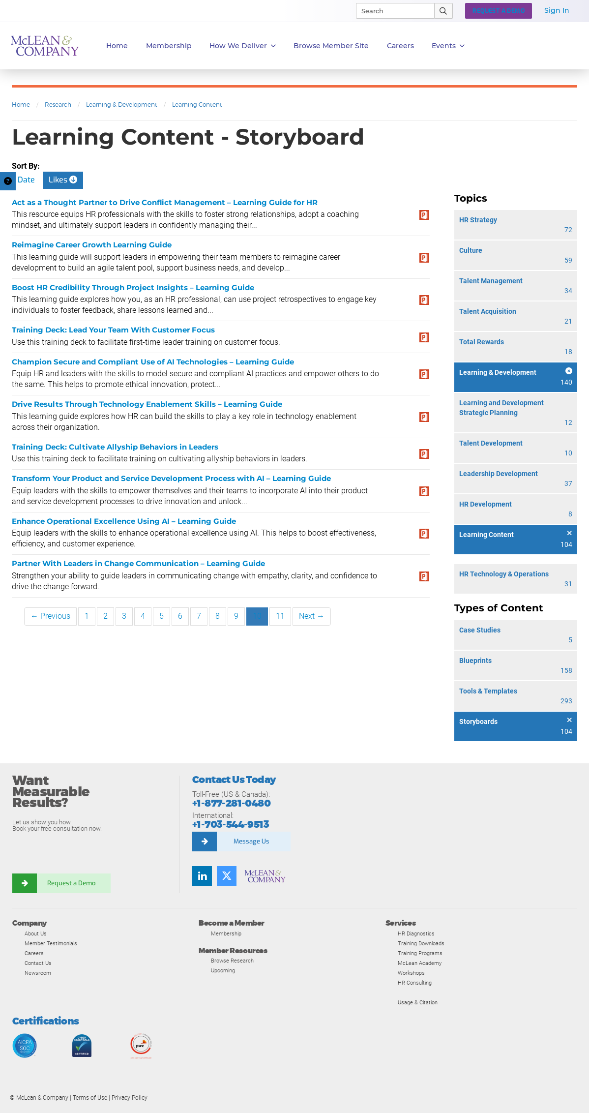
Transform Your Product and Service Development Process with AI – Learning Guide (171, 478)
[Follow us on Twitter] (226, 876)
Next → (311, 616)
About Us (36, 933)
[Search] (390, 11)
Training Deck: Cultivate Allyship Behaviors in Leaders (115, 446)
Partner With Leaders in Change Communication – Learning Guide (138, 563)
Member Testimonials (51, 943)
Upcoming (223, 970)
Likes (63, 180)
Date (26, 180)
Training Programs (420, 953)
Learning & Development (121, 104)
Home (117, 45)
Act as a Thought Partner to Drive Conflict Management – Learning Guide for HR (165, 202)
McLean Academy (420, 963)
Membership (169, 45)
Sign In (556, 10)
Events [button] (448, 46)
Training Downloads (421, 943)
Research (58, 104)
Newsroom (38, 972)
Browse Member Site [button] (331, 45)
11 (280, 616)
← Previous (50, 616)
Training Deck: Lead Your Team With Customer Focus (113, 329)
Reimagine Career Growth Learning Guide (92, 244)
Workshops (411, 972)
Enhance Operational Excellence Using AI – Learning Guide (124, 521)
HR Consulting (415, 982)
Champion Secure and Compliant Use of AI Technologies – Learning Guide (153, 361)
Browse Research (232, 960)
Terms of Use (90, 1097)
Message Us (251, 841)
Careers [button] (400, 45)
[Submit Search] (444, 11)
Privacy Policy (129, 1097)
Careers (34, 953)
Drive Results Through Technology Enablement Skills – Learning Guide (147, 404)
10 (257, 616)
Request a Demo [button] (498, 11)
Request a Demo (71, 883)
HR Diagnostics (416, 933)
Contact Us (38, 963)
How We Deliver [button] (242, 46)
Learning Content (197, 104)
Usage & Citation (418, 1002)
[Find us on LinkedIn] (202, 876)
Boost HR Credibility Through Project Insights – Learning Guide (133, 287)
